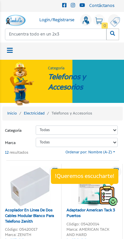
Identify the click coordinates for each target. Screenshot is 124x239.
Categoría (13, 130)
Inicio (12, 113)
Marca (10, 143)
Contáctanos (101, 6)
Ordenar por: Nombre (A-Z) (88, 152)
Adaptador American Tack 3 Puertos (90, 192)
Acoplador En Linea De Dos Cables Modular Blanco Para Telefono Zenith (29, 195)
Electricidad (34, 113)
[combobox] (56, 34)
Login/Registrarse (56, 20)
